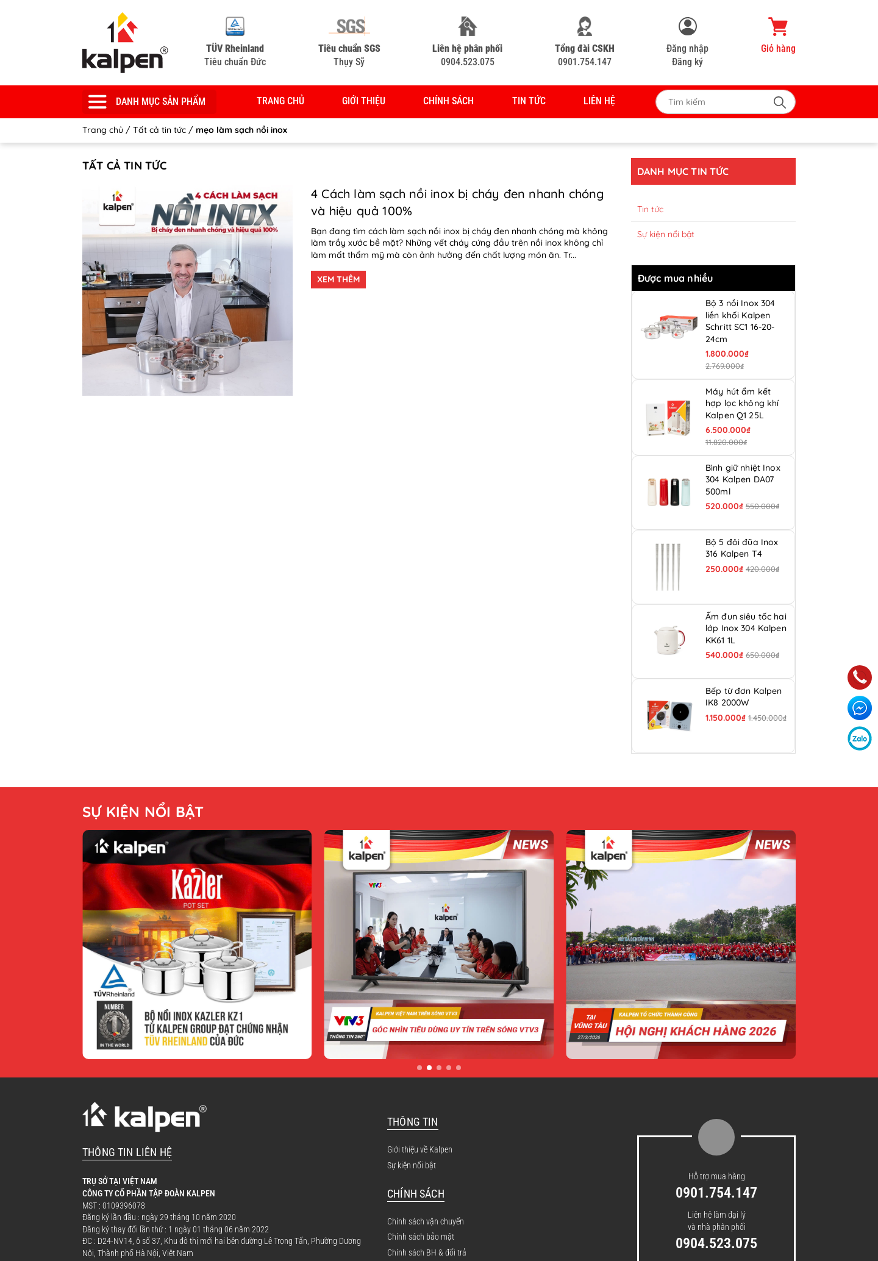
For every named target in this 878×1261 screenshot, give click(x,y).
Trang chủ (280, 101)
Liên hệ (599, 101)
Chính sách (448, 101)
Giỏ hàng (778, 35)
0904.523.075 (467, 42)
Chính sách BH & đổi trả (426, 1252)
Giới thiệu (363, 101)
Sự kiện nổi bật (665, 234)
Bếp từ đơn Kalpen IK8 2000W (743, 697)
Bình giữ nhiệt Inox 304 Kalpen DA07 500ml (742, 479)
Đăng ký (687, 62)
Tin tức (529, 101)
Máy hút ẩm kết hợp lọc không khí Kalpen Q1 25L (742, 403)
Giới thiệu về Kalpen (419, 1149)
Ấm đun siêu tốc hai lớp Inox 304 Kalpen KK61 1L (746, 628)
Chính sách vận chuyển (425, 1221)
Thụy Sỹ (349, 42)
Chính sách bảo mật (420, 1236)
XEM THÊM (338, 279)
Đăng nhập (687, 48)
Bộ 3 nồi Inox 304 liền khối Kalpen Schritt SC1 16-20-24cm (740, 321)
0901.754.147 (585, 42)
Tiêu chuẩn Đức (235, 42)
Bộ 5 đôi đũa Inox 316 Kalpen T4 (741, 548)
